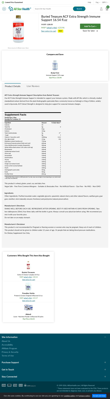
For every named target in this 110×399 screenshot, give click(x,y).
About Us (6, 341)
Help (89, 2)
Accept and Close (99, 396)
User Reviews (33, 86)
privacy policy (84, 396)
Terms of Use (8, 355)
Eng (97, 2)
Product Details (12, 86)
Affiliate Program (9, 348)
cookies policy (69, 396)
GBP (104, 2)
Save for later (89, 31)
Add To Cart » (90, 26)
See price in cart (48, 31)
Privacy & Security (10, 352)
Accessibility (7, 344)
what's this (52, 27)
